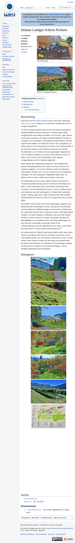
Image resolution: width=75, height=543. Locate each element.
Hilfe (3, 67)
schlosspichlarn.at (30, 499)
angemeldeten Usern (56, 14)
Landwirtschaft (46, 518)
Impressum (51, 534)
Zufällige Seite (6, 47)
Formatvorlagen (7, 76)
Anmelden (70, 2)
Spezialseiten (6, 90)
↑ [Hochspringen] (26, 510)
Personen (5, 33)
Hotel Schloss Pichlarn (44, 121)
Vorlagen (5, 74)
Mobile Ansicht (60, 534)
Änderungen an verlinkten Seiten (7, 86)
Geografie (5, 28)
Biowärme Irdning (52, 189)
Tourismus (5, 38)
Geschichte (5, 31)
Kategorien (26, 518)
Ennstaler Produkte (8, 56)
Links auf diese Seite (8, 83)
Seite (22, 8)
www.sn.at (27, 502)
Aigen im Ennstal (59, 518)
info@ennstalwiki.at (47, 24)
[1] (61, 228)
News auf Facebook (8, 70)
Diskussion (29, 8)
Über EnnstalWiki (41, 534)
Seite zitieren (6, 99)
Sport (4, 35)
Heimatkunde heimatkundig (6, 59)
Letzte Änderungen (8, 72)
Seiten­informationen (8, 97)
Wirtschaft (35, 518)
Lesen (48, 8)
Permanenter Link (7, 94)
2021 (44, 123)
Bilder (4, 54)
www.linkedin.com (34, 510)
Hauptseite (5, 26)
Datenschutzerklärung (27, 534)
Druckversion (6, 92)
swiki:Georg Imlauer (28, 123)
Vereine (4, 40)
